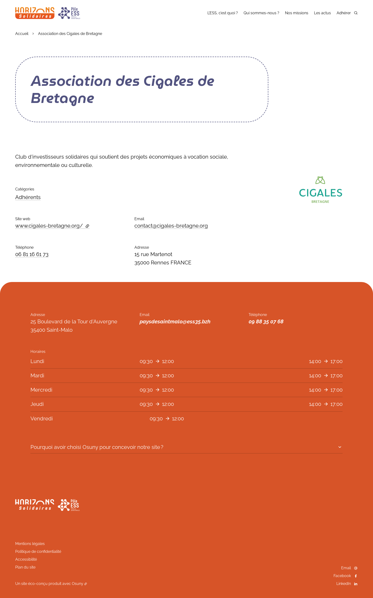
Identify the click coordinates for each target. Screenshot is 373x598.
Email (346, 568)
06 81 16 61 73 (32, 254)
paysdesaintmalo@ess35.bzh (175, 321)
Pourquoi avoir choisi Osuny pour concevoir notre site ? (96, 447)
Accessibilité (26, 559)
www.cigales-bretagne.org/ (52, 226)
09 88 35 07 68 (266, 321)
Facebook (342, 576)
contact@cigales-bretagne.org (171, 226)
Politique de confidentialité (38, 551)
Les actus (322, 13)
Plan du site (25, 567)
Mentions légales (30, 543)
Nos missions (296, 13)
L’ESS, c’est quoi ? (222, 13)
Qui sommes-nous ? (261, 13)
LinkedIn (343, 583)
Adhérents (28, 197)
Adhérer (344, 13)
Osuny (77, 583)
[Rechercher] (356, 13)
